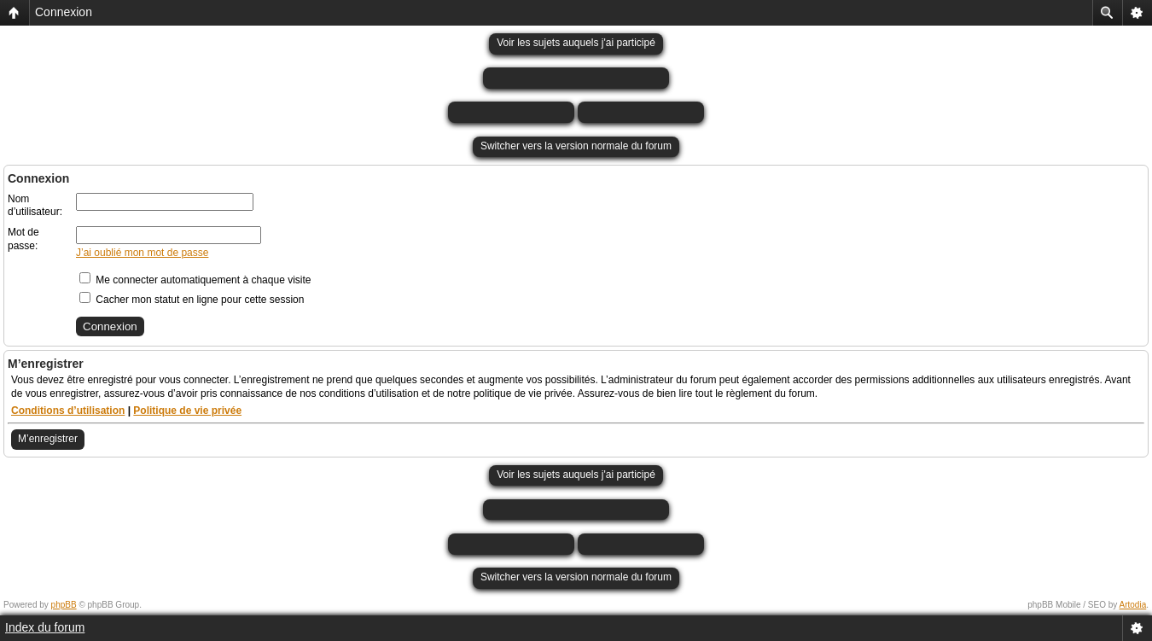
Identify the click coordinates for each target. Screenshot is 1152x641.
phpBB (64, 604)
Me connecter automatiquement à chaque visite (195, 280)
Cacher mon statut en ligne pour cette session (191, 300)
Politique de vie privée (187, 411)
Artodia (1133, 604)
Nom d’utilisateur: (35, 206)
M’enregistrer (48, 439)
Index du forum (44, 627)
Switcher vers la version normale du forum (576, 146)
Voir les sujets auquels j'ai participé (576, 43)
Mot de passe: (23, 239)
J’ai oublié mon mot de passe (142, 253)
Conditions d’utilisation (68, 411)
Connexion (63, 12)
